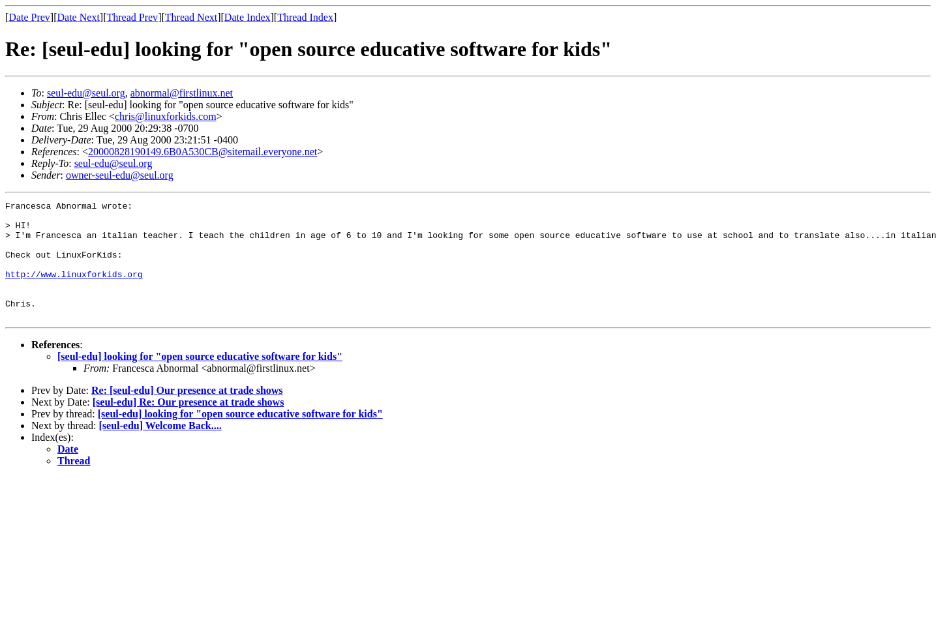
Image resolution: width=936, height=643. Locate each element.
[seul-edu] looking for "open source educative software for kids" (199, 379)
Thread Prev (132, 17)
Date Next (78, 17)
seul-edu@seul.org (86, 92)
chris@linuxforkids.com (166, 116)
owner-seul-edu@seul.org (120, 175)
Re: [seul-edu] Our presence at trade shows (187, 413)
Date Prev (29, 17)
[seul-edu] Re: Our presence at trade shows (188, 425)
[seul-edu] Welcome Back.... (160, 449)
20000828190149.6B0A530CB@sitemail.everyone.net (202, 151)
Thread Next (191, 17)
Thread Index (305, 17)
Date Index (247, 17)
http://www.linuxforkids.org (74, 289)
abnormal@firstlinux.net (181, 92)
